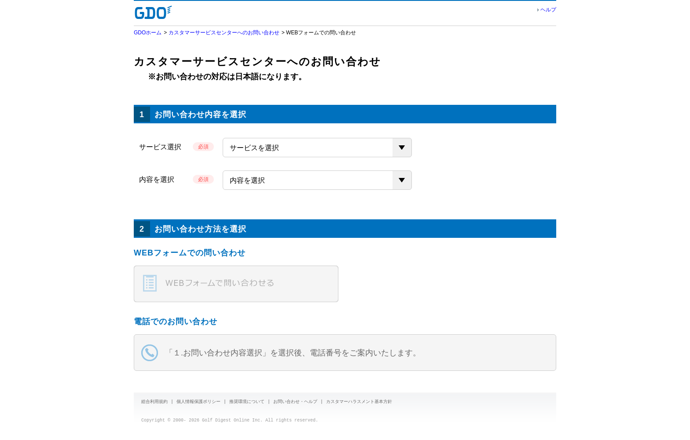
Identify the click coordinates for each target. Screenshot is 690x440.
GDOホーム (147, 33)
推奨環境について (246, 402)
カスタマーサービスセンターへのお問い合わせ (224, 33)
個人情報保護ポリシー (198, 402)
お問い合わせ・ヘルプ (295, 402)
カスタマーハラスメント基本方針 (359, 402)
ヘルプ (548, 10)
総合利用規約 (154, 402)
